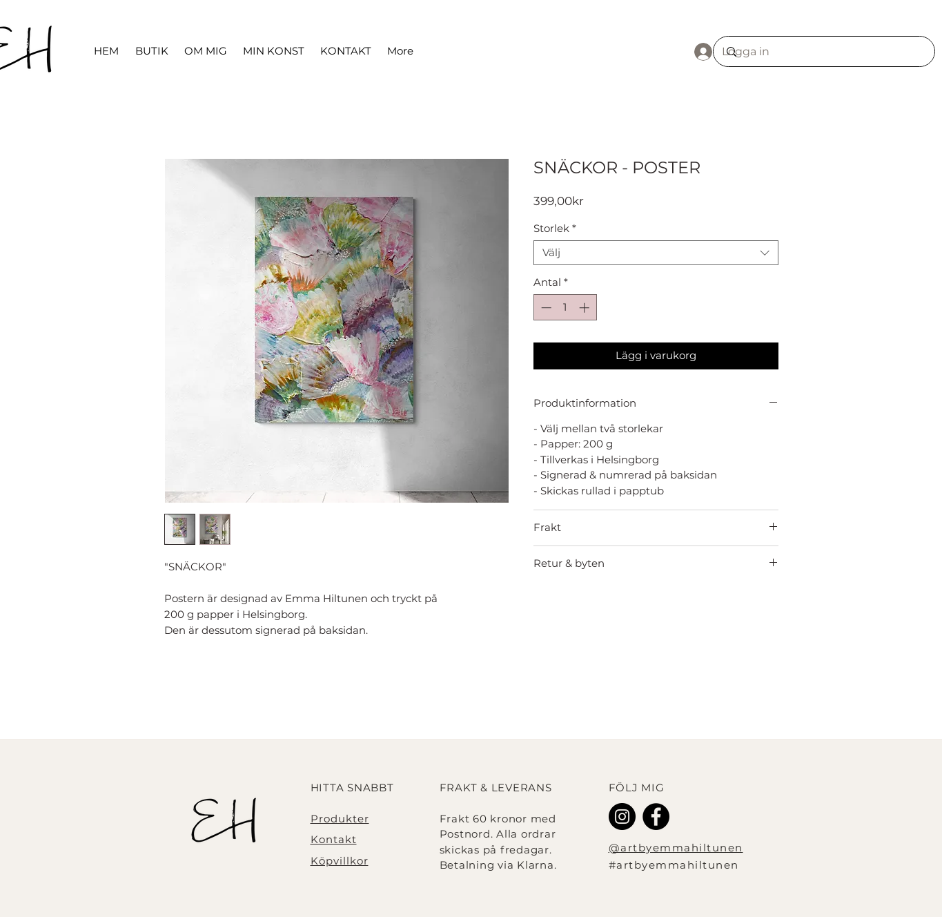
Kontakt (334, 839)
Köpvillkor (340, 860)
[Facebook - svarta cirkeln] (655, 816)
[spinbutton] (564, 307)
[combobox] (655, 252)
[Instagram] (622, 816)
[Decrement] (545, 307)
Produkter (340, 818)
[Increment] (585, 307)
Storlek (554, 228)
